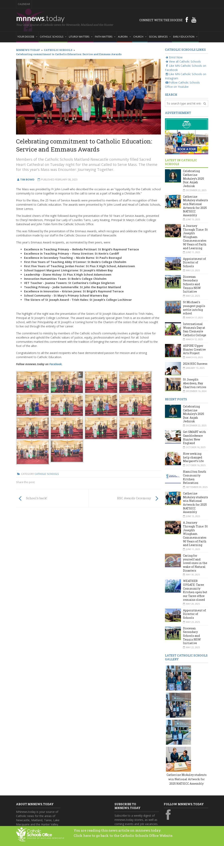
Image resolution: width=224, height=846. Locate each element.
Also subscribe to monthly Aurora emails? (136, 806)
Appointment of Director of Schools (194, 262)
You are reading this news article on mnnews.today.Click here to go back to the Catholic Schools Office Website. (132, 832)
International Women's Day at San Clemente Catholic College (194, 329)
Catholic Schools (47, 474)
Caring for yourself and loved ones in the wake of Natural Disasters (195, 563)
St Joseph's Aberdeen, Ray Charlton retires (194, 383)
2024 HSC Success (195, 364)
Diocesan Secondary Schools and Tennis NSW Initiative (192, 284)
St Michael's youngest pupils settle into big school (194, 307)
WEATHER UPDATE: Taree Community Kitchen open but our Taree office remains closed (195, 590)
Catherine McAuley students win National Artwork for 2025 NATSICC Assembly (195, 206)
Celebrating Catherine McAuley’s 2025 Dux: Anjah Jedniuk (193, 178)
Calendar (24, 4)
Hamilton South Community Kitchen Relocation (194, 477)
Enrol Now (174, 57)
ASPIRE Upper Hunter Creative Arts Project (194, 349)
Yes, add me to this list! (134, 814)
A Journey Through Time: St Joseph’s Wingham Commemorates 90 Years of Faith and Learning (195, 237)
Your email (121, 789)
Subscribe (123, 822)
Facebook (55, 364)
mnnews (40, 18)
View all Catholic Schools (183, 61)
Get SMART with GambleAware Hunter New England (194, 437)
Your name (122, 773)
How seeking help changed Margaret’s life (193, 457)
